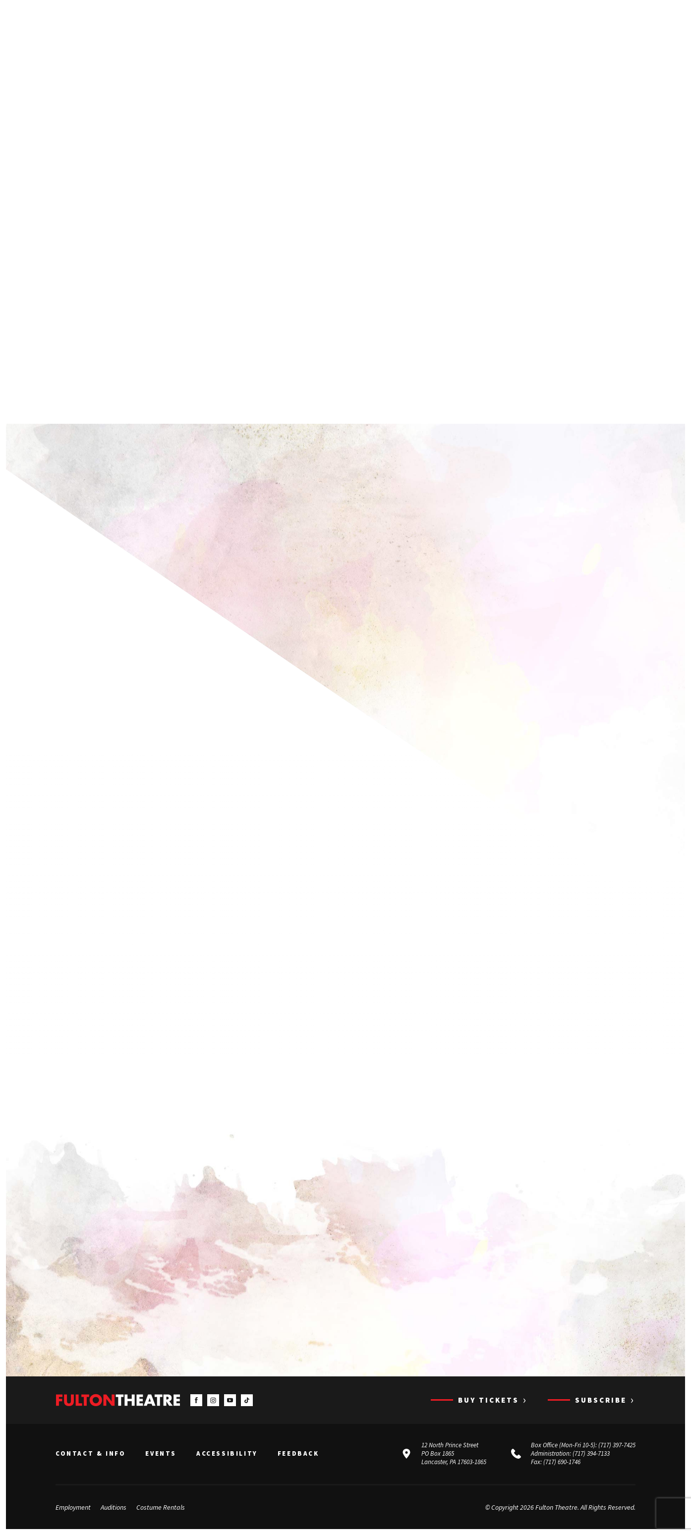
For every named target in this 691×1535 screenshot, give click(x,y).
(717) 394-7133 (591, 1453)
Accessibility (227, 1454)
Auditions (113, 1507)
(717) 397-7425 (616, 1445)
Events (160, 1454)
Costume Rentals (160, 1507)
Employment (73, 1507)
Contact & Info (90, 1454)
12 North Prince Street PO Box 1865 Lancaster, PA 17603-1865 (453, 1454)
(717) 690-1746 (561, 1462)
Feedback (298, 1454)
